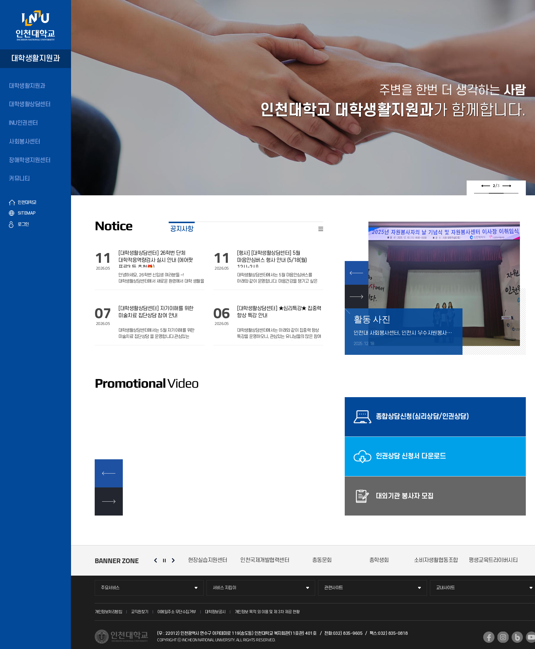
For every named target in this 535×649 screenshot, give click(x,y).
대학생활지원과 (27, 86)
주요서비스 (110, 587)
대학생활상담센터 (29, 104)
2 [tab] (496, 193)
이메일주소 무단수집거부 (176, 612)
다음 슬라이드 (506, 186)
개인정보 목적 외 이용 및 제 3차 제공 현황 (267, 612)
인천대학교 (27, 202)
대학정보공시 (215, 612)
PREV (356, 273)
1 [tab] (481, 193)
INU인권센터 (23, 123)
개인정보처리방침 (108, 612)
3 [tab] (511, 193)
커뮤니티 (19, 178)
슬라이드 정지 (164, 560)
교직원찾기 (139, 612)
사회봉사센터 (24, 142)
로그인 (23, 224)
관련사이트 (333, 587)
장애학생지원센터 (29, 160)
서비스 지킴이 (224, 587)
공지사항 (181, 229)
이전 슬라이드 (485, 186)
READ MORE (320, 229)
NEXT (356, 296)
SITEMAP (27, 213)
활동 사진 (372, 319)
